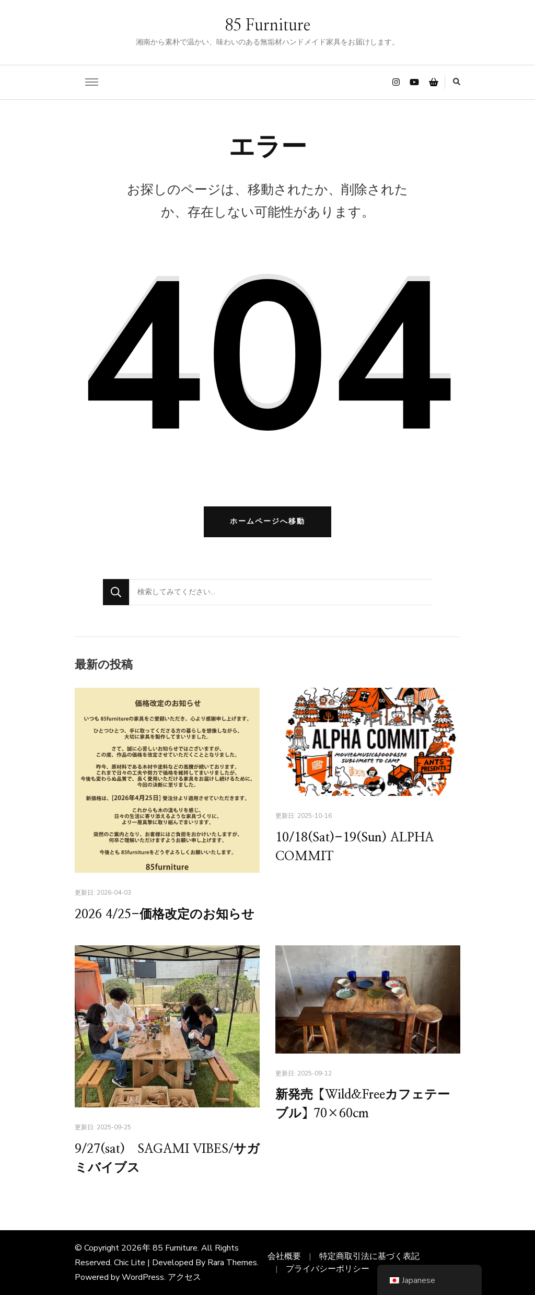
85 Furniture (267, 25)
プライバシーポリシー (327, 1269)
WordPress (143, 1277)
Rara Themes (232, 1262)
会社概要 (284, 1256)
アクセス (184, 1277)
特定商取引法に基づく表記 (369, 1256)
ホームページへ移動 (267, 521)
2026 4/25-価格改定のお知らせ (164, 915)
